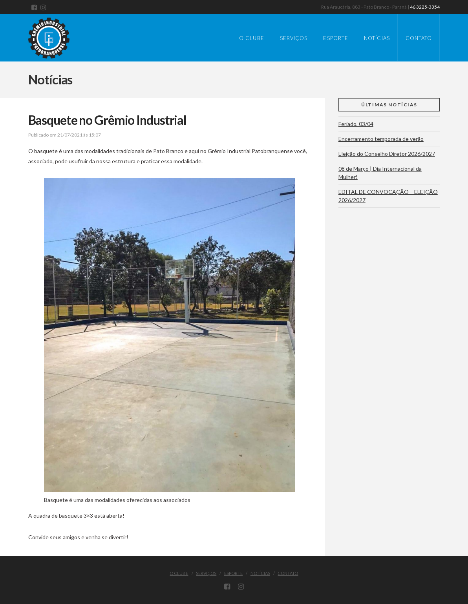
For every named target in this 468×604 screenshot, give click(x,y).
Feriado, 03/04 (355, 123)
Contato (288, 573)
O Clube (179, 573)
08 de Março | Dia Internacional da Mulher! (380, 172)
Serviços (206, 573)
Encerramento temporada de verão (381, 138)
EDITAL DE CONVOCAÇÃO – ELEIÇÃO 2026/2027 (388, 195)
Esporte (233, 573)
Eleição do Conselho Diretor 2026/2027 (386, 153)
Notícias (260, 573)
